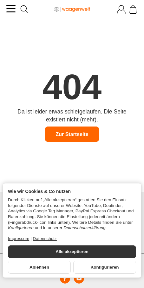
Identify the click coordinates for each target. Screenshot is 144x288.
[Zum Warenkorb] (133, 9)
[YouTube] (79, 278)
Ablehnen (39, 267)
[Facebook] (65, 278)
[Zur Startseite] (72, 9)
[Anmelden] (121, 9)
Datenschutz (45, 238)
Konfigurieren (104, 267)
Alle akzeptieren (72, 251)
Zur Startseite (72, 134)
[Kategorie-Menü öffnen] (11, 8)
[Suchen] (24, 9)
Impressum (18, 238)
